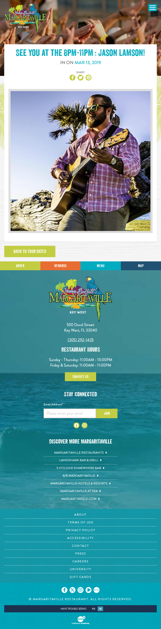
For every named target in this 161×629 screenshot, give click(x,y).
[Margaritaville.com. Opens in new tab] (80, 499)
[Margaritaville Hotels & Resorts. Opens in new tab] (80, 483)
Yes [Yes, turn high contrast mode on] (93, 609)
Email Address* (53, 404)
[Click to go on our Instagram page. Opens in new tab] (80, 590)
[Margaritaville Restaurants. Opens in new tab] (80, 453)
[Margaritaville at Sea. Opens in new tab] (80, 491)
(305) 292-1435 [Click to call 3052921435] (81, 340)
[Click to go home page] (25, 18)
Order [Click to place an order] (20, 266)
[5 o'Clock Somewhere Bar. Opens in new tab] (80, 468)
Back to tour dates (30, 251)
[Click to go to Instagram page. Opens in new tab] (84, 425)
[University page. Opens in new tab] (80, 569)
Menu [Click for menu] (100, 266)
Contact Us (80, 377)
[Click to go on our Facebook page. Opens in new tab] (64, 590)
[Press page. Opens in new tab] (80, 553)
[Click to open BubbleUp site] (80, 620)
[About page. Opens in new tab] (80, 514)
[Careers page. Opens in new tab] (80, 561)
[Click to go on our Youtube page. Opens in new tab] (88, 590)
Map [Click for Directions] (141, 266)
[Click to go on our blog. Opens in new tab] (97, 590)
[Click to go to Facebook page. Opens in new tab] (76, 425)
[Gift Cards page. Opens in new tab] (80, 577)
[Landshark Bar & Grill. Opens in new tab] (80, 460)
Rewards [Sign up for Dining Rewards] (60, 266)
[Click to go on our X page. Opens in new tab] (72, 590)
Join (107, 413)
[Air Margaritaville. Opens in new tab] (80, 476)
